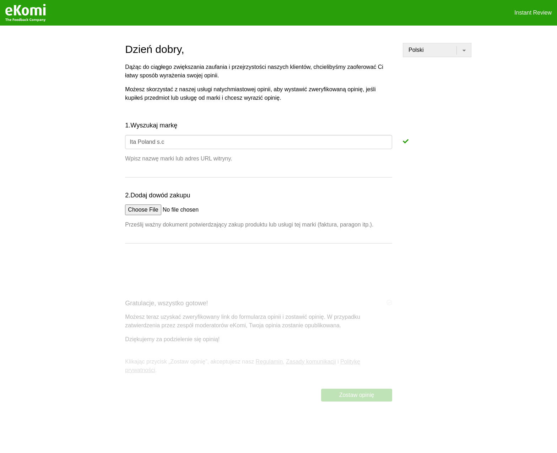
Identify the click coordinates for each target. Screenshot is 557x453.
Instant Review (533, 13)
